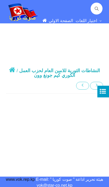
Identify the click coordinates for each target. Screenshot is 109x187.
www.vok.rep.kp (20, 179)
